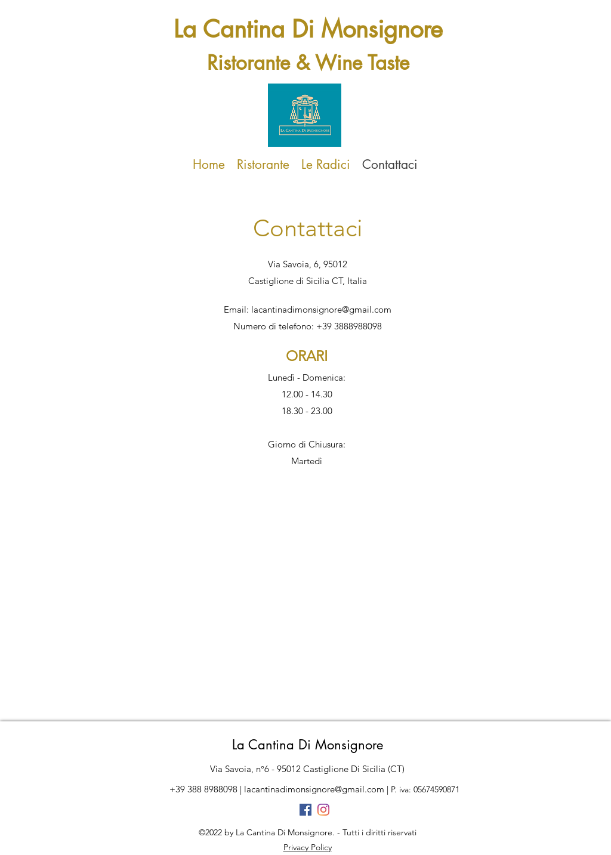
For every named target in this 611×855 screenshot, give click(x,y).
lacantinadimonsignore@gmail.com (321, 309)
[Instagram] (323, 810)
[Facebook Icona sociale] (305, 810)
